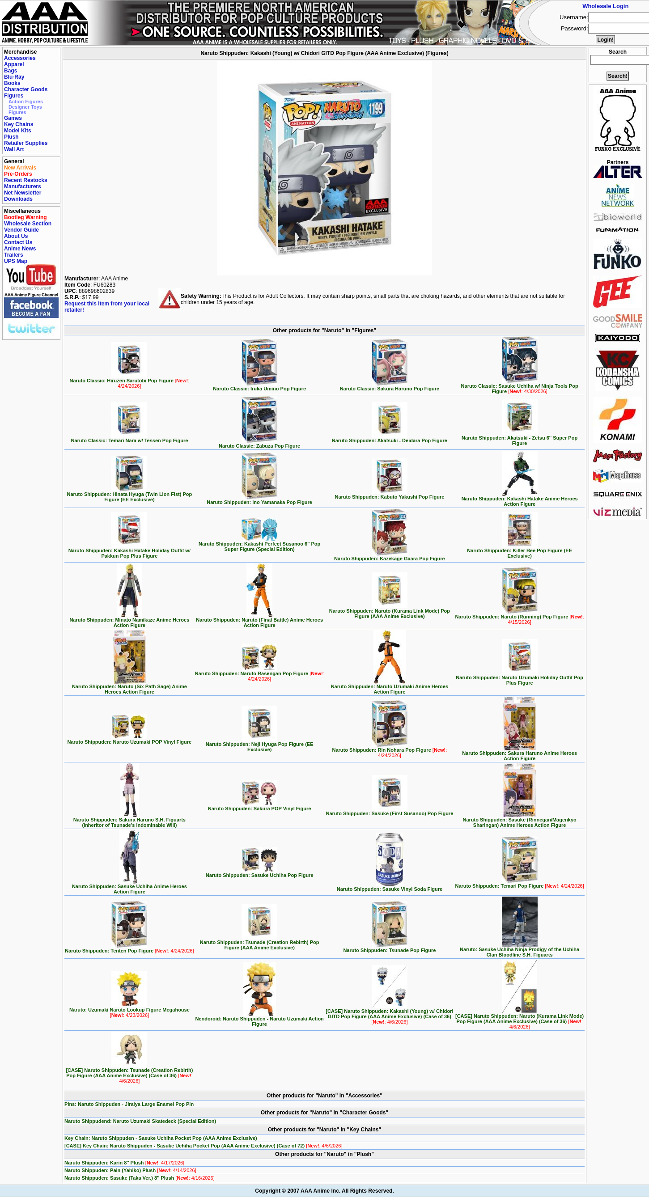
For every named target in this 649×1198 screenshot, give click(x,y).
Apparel (14, 64)
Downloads (18, 199)
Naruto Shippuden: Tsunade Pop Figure (389, 948)
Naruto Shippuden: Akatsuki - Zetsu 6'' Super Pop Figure (519, 438)
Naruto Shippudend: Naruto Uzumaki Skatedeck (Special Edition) (140, 1121)
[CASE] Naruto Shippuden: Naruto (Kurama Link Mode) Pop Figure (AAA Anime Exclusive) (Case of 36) (519, 1019)
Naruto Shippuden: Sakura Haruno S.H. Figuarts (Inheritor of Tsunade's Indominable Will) (129, 820)
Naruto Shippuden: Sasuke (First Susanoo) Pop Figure (389, 811)
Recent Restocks (25, 180)
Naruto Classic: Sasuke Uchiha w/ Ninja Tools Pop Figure (519, 386)
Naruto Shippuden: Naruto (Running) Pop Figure (519, 617)
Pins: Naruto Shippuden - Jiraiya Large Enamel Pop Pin (129, 1104)
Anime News (20, 249)
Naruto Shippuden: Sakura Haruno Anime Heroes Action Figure (519, 753)
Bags (10, 71)
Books (12, 83)
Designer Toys (25, 107)
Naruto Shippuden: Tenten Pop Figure (129, 948)
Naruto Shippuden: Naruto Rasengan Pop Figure (259, 674)
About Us (16, 236)
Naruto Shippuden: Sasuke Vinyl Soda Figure (389, 887)
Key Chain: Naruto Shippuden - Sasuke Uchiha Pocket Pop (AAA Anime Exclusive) (160, 1138)
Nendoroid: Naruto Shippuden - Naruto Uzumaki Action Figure (259, 1019)
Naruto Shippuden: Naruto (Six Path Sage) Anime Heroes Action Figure (129, 686)
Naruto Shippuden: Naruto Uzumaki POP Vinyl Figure (130, 740)
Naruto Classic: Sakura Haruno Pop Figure (390, 386)
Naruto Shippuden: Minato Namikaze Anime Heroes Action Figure (129, 620)
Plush (11, 137)
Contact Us (18, 242)
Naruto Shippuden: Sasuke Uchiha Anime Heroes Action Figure (129, 886)
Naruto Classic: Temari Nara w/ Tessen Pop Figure (129, 438)
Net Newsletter (22, 193)
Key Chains (18, 124)
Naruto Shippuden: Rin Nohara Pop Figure (389, 750)
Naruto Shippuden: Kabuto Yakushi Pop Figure (389, 495)
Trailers (13, 255)
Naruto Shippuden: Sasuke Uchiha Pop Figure (260, 873)
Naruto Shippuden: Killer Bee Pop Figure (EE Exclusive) (519, 551)
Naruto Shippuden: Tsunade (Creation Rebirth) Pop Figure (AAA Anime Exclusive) (259, 942)
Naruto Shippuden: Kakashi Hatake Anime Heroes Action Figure (520, 499)
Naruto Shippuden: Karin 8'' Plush (124, 1162)
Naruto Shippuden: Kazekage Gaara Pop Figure (389, 556)
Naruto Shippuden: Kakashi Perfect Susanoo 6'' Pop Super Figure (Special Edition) (259, 544)
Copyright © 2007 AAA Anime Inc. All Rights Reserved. (324, 1191)
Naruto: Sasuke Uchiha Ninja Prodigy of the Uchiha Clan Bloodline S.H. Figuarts (519, 949)
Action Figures (25, 101)
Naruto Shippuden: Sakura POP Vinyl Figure (259, 806)
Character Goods (25, 89)
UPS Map (15, 261)
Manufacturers (22, 186)
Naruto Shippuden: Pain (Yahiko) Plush (130, 1170)
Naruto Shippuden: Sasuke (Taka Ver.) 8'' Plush (139, 1178)
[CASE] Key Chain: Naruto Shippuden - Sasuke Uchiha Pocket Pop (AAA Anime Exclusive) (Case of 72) (203, 1145)
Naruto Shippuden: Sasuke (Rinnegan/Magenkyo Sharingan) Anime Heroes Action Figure (519, 820)
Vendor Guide (21, 230)
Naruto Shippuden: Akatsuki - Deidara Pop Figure (389, 438)
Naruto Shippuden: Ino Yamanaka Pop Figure (259, 500)
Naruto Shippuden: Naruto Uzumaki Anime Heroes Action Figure (389, 686)
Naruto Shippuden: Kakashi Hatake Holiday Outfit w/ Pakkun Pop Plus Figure (129, 551)
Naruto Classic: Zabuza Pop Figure (259, 444)
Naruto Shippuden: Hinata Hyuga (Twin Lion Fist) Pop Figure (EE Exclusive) (129, 494)
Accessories (20, 58)
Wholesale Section (27, 223)
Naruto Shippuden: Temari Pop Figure (519, 884)
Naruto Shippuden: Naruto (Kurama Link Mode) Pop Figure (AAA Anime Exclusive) (389, 611)
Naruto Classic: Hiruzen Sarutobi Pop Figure (130, 381)
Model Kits (17, 130)
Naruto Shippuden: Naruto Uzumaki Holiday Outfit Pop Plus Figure (519, 678)
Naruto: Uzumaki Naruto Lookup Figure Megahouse (129, 1010)
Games (13, 118)
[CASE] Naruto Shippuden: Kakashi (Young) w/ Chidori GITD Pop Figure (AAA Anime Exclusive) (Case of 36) (389, 1014)
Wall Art (14, 149)
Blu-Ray (14, 77)
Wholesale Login (605, 6)
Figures (13, 96)
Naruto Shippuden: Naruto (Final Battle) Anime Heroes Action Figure (259, 620)
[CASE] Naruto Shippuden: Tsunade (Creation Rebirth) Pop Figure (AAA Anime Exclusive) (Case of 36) (129, 1073)
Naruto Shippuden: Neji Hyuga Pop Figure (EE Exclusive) (260, 744)
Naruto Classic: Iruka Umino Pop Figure (259, 386)
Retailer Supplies (25, 143)
